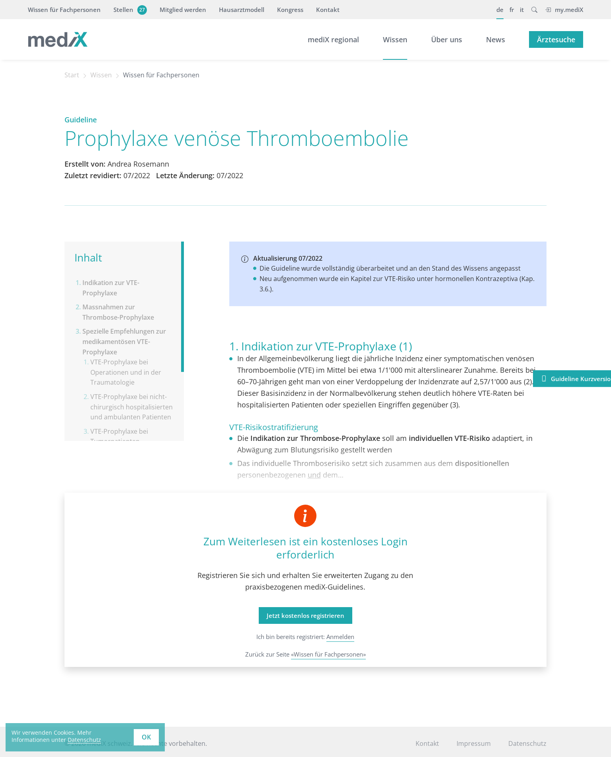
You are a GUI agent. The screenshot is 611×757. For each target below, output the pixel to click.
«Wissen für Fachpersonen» (328, 654)
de (500, 10)
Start (71, 75)
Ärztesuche (556, 39)
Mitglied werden (183, 10)
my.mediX (564, 10)
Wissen (395, 39)
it (522, 10)
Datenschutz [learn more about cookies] (84, 739)
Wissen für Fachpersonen (64, 10)
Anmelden (340, 637)
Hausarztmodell (241, 10)
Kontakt (328, 10)
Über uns (446, 39)
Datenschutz (527, 743)
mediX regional (333, 39)
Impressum (474, 743)
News (495, 39)
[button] (534, 9)
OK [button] (146, 737)
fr (511, 10)
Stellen (129, 10)
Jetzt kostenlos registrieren (305, 615)
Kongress (290, 10)
